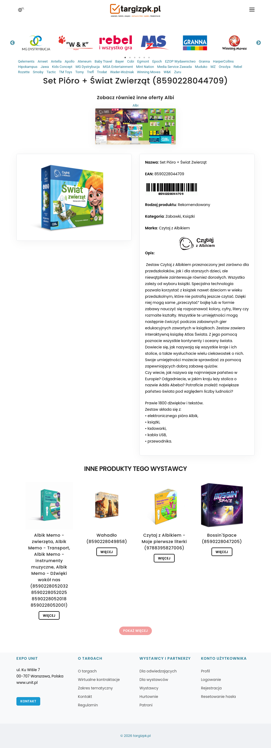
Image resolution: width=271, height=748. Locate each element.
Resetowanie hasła (218, 696)
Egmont (143, 61)
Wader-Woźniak (122, 72)
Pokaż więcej (135, 630)
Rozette (24, 72)
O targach (87, 671)
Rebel (237, 67)
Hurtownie (148, 696)
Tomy (79, 72)
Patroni (145, 705)
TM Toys (65, 72)
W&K (167, 72)
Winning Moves (148, 72)
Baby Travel (103, 61)
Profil (205, 671)
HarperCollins (223, 61)
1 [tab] (125, 57)
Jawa (44, 67)
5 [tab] (144, 57)
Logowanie (211, 679)
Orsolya (225, 67)
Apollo (69, 61)
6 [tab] (149, 57)
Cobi (130, 61)
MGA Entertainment (118, 67)
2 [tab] (130, 57)
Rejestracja (211, 688)
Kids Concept (62, 67)
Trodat (102, 72)
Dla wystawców (153, 679)
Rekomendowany (194, 204)
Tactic (51, 72)
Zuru (177, 72)
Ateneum (84, 61)
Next (258, 43)
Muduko (201, 67)
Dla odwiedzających (158, 671)
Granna (204, 61)
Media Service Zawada (174, 67)
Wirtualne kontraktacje (99, 679)
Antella (56, 61)
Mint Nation (145, 67)
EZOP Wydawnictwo (180, 61)
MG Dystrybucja (87, 67)
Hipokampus (27, 67)
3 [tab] (134, 57)
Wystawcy (148, 688)
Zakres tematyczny (95, 688)
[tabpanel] (36, 43)
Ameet (43, 61)
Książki (189, 216)
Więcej (49, 615)
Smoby (38, 72)
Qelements (26, 61)
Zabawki (173, 216)
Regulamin (88, 705)
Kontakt (28, 701)
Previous (12, 43)
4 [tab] (139, 57)
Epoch (157, 61)
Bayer (119, 61)
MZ (213, 67)
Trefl (90, 72)
